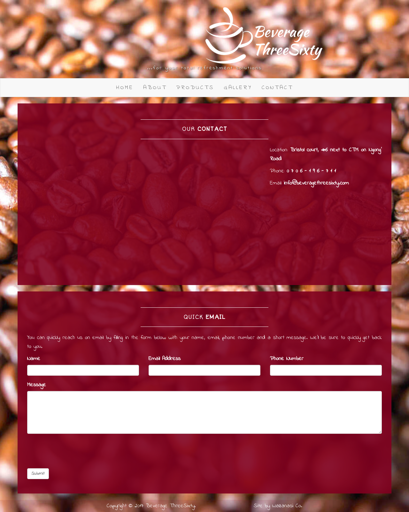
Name (33, 359)
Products (195, 87)
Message (36, 385)
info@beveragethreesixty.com (316, 183)
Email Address (165, 359)
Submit (38, 473)
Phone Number (287, 359)
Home (125, 87)
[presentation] (75, 451)
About (155, 87)
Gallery (238, 87)
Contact (277, 87)
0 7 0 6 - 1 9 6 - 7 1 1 (311, 171)
